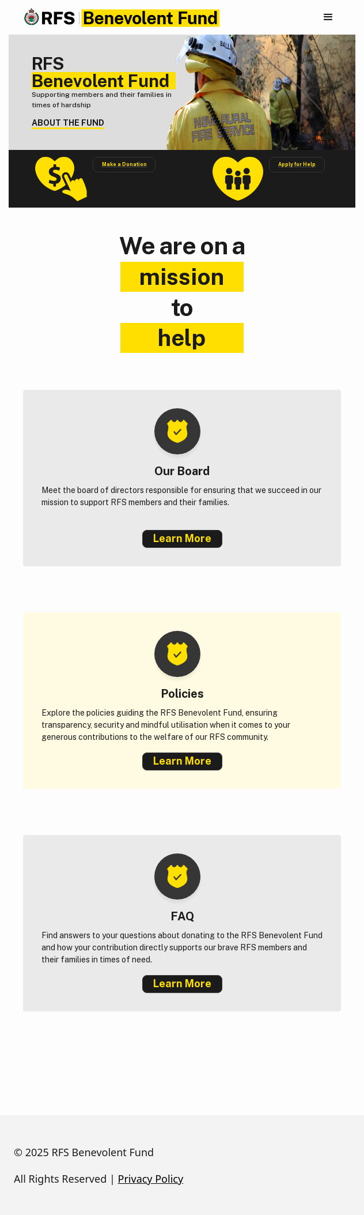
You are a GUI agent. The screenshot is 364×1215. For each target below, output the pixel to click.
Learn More (182, 538)
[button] (328, 17)
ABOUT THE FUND (68, 122)
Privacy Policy (151, 1179)
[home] (119, 17)
